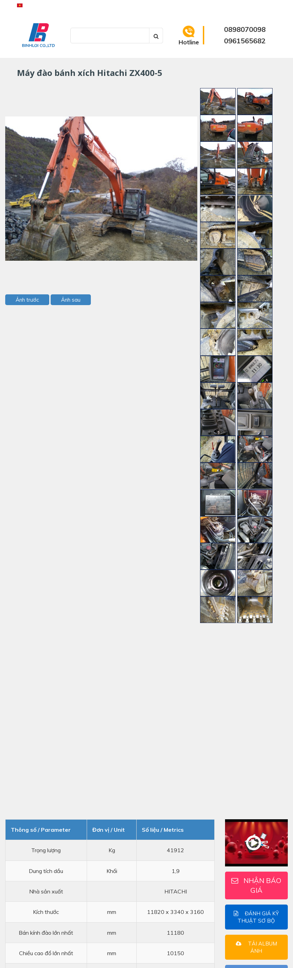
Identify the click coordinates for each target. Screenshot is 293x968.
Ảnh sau (70, 299)
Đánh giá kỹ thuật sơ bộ (256, 917)
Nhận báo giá (256, 885)
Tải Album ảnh (256, 947)
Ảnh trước (27, 299)
